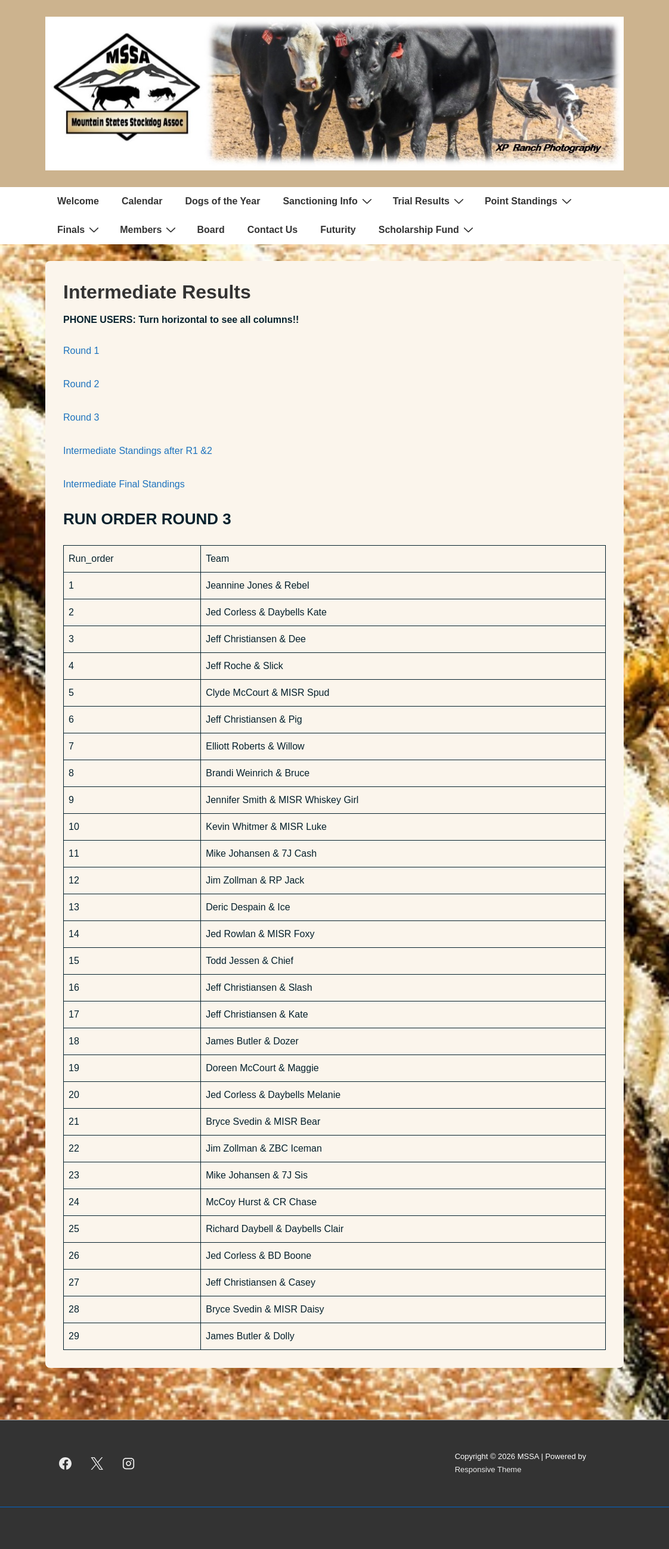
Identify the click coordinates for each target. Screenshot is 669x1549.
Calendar (142, 201)
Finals (79, 229)
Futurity (338, 230)
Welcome (78, 201)
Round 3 (81, 417)
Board (210, 230)
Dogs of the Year (222, 201)
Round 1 (81, 351)
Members (149, 229)
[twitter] (97, 1463)
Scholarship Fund (427, 229)
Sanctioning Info (328, 200)
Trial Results (430, 200)
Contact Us (272, 230)
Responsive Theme (488, 1469)
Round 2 (81, 384)
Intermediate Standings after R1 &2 (139, 451)
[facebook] (65, 1463)
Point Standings (530, 200)
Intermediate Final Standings (124, 484)
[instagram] (128, 1463)
